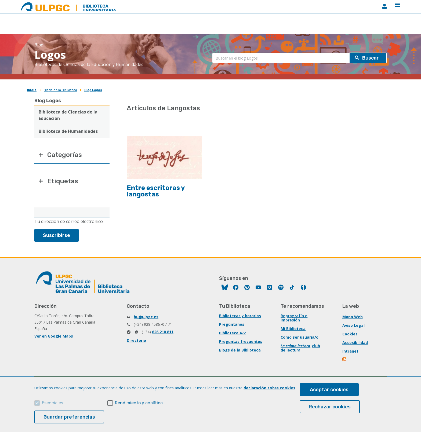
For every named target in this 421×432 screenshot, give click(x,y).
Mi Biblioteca (293, 328)
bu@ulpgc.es (146, 316)
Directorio (136, 340)
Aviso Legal (353, 325)
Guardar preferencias (69, 417)
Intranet (350, 351)
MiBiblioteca (384, 6)
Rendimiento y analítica (139, 402)
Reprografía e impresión (294, 318)
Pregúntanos (231, 324)
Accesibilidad (355, 342)
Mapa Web (352, 316)
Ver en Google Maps (53, 336)
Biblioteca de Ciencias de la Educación (68, 115)
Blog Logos (93, 90)
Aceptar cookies (329, 390)
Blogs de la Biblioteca (60, 90)
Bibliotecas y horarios (240, 315)
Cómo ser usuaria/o (299, 337)
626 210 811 (162, 331)
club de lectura (300, 348)
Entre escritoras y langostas (155, 191)
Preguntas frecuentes (240, 341)
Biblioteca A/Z (232, 332)
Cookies (350, 333)
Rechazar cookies (330, 407)
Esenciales (52, 402)
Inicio (32, 90)
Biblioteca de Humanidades (68, 131)
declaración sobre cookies (269, 387)
